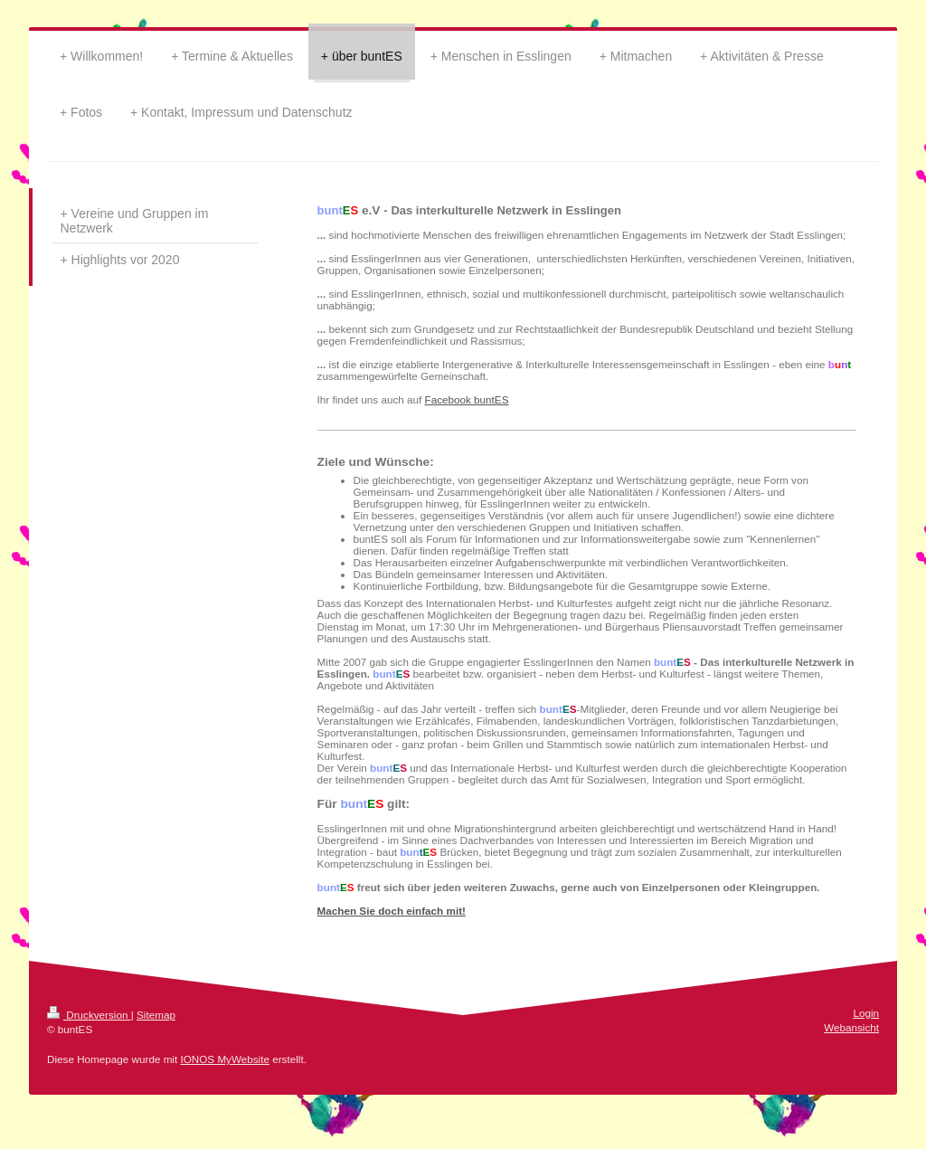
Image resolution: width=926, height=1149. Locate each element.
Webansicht (851, 1027)
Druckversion (89, 1015)
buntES (491, 399)
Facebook (450, 399)
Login (866, 1013)
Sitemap (156, 1015)
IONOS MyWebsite (224, 1059)
